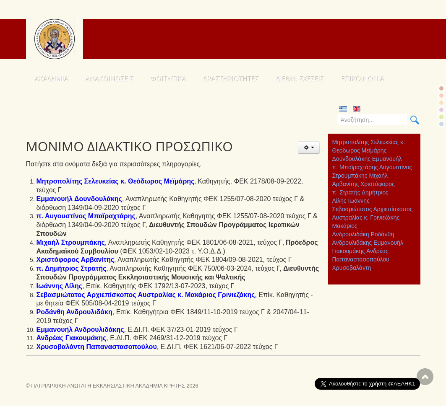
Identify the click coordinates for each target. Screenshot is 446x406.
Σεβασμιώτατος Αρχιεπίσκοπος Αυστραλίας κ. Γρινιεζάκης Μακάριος (372, 217)
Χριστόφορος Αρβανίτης (76, 259)
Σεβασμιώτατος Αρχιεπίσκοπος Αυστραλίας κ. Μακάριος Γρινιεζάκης (146, 294)
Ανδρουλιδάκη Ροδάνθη (363, 234)
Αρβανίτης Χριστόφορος (363, 184)
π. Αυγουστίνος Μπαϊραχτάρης (86, 216)
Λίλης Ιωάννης (351, 200)
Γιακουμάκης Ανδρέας (360, 251)
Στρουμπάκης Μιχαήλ (360, 175)
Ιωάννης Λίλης (60, 286)
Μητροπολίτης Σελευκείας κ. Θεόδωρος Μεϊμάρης (368, 146)
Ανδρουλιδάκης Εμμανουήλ (368, 242)
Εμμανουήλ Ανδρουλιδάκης (80, 329)
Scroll (425, 376)
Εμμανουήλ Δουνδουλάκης (79, 198)
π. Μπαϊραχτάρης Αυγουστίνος (372, 167)
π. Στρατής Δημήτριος (360, 192)
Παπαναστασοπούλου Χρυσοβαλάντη (360, 263)
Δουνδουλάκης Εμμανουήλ (367, 158)
